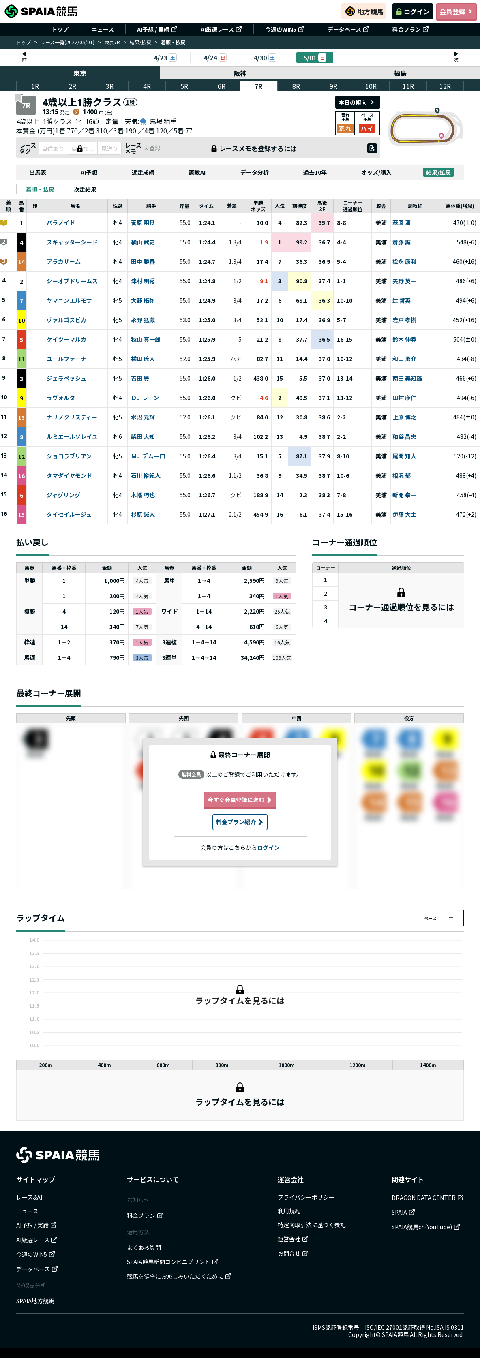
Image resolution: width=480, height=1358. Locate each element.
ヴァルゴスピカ (66, 320)
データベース (348, 29)
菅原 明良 (143, 223)
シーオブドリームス (72, 281)
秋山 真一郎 (146, 339)
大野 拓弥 (143, 300)
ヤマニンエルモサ (69, 300)
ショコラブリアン (69, 456)
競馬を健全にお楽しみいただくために (179, 1276)
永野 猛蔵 (143, 320)
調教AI (197, 172)
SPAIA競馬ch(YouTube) (426, 1226)
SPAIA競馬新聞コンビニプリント (173, 1261)
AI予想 (89, 172)
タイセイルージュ (69, 514)
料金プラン (410, 29)
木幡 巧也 (143, 495)
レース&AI (29, 1197)
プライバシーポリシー (306, 1197)
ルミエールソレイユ (72, 437)
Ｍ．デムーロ (148, 456)
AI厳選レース (221, 29)
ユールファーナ (66, 359)
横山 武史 (143, 242)
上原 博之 (404, 417)
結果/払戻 (140, 41)
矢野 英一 (404, 281)
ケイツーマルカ (66, 339)
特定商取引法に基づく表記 (312, 1225)
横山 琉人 (143, 359)
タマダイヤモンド (69, 475)
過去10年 (315, 172)
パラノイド (61, 223)
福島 (400, 73)
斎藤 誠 (401, 242)
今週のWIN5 (284, 29)
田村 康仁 (404, 398)
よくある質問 (144, 1247)
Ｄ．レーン (145, 398)
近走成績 (143, 172)
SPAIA (403, 1212)
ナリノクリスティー (72, 417)
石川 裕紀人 (146, 475)
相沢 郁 (401, 475)
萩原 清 (401, 223)
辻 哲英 (401, 300)
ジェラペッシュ (66, 378)
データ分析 (254, 172)
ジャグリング (63, 495)
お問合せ (293, 1253)
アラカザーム (64, 261)
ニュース (103, 29)
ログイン (413, 11)
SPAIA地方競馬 (35, 1301)
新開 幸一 (404, 495)
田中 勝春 (143, 261)
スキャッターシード (72, 242)
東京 (80, 72)
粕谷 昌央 (404, 437)
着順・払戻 (40, 189)
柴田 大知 (143, 437)
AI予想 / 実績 (157, 29)
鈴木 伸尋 (404, 339)
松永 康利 (404, 261)
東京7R (112, 41)
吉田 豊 (140, 378)
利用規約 (289, 1211)
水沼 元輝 (143, 417)
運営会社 (293, 1239)
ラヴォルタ (61, 398)
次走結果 (85, 189)
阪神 (240, 73)
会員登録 (456, 11)
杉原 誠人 (143, 514)
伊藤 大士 (404, 514)
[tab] (40, 189)
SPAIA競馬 (395, 1334)
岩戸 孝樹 (404, 320)
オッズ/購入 (376, 172)
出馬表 (37, 172)
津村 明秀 (143, 281)
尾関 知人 (404, 456)
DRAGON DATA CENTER (428, 1197)
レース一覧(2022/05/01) (67, 41)
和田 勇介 (404, 359)
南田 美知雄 (407, 378)
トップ (60, 29)
